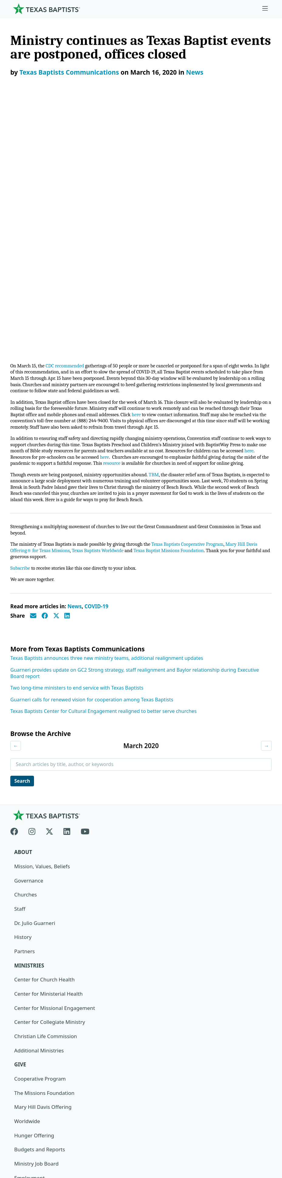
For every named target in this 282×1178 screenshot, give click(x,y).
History (23, 688)
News (194, 72)
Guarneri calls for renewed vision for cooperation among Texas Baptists (91, 450)
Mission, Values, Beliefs (42, 618)
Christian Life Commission (45, 788)
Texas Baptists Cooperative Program (193, 295)
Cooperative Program (40, 830)
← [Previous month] (15, 497)
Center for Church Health (44, 731)
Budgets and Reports (39, 901)
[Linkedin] (66, 582)
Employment (29, 930)
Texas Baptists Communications (69, 72)
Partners (24, 703)
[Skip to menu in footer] (265, 8)
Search (23, 532)
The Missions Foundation (44, 845)
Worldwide (27, 873)
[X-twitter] (49, 582)
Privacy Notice (27, 1120)
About (23, 603)
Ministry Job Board (36, 915)
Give (20, 816)
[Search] (262, 1052)
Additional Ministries (39, 802)
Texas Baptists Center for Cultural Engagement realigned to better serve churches (103, 462)
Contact (19, 1134)
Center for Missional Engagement (54, 759)
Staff (19, 660)
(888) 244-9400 (28, 1149)
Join (18, 1015)
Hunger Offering (34, 887)
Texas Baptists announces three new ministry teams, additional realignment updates (106, 409)
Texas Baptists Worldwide (101, 301)
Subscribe (20, 319)
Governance (28, 632)
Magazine (26, 972)
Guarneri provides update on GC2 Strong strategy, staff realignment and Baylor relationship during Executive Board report (134, 424)
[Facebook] (16, 582)
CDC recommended (67, 105)
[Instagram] (31, 582)
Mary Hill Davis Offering (43, 859)
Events (22, 944)
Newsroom (23, 1106)
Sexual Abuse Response (42, 1000)
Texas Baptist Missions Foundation (174, 301)
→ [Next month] (266, 497)
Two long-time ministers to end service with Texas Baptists (76, 439)
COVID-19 (96, 357)
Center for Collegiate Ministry (49, 774)
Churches (25, 646)
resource (165, 205)
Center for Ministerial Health (48, 745)
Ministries (29, 717)
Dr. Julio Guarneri (34, 674)
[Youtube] (85, 582)
